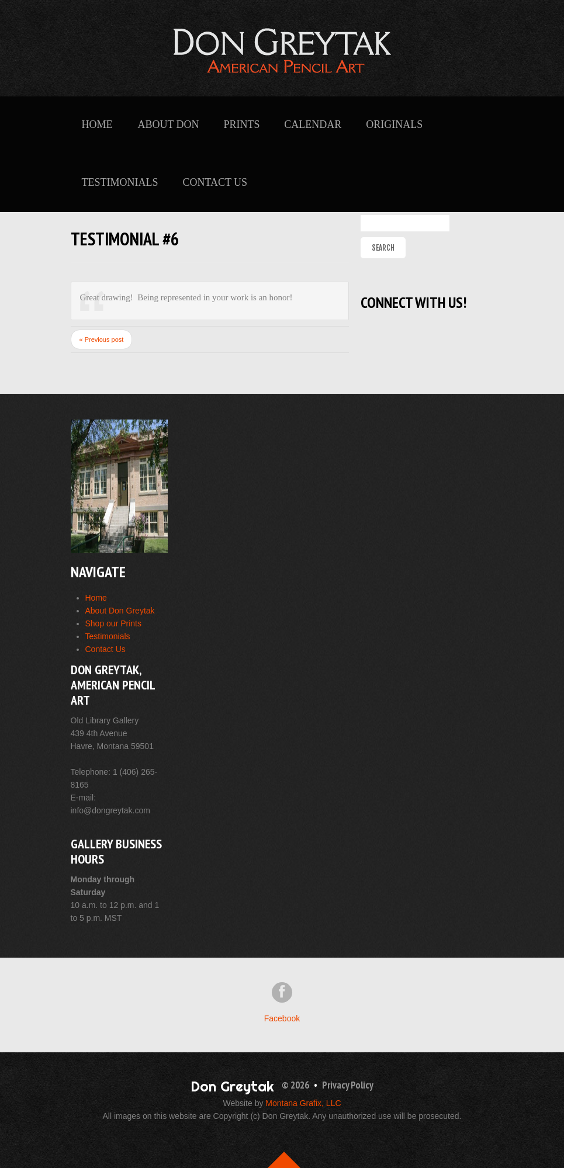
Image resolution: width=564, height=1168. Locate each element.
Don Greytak (232, 1086)
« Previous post (101, 339)
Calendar (312, 124)
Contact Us (214, 182)
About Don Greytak (120, 610)
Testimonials (120, 182)
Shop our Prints (113, 623)
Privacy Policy (347, 1085)
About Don (168, 124)
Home (97, 124)
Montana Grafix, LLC (303, 1103)
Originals (394, 124)
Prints (241, 124)
